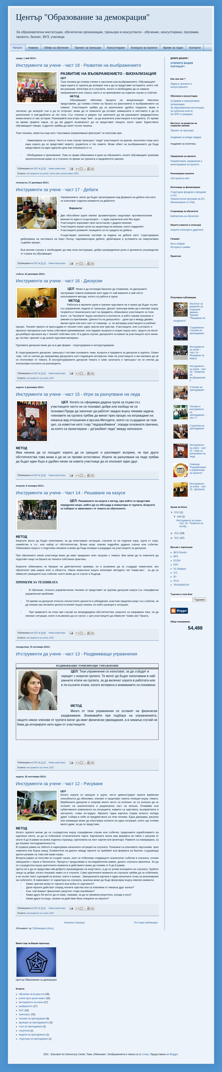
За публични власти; (181, 111)
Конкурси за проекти (144, 47)
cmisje (145, 1054)
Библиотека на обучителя (184, 216)
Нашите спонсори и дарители (186, 229)
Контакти (195, 47)
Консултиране (116, 47)
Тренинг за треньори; (182, 130)
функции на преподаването (34, 1022)
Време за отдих (173, 47)
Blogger (174, 1054)
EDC (76, 173)
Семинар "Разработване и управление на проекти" (198, 468)
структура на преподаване (33, 1038)
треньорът (24, 1014)
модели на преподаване (32, 1034)
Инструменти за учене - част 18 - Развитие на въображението (78, 65)
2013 (177, 512)
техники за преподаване (32, 1018)
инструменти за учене (37, 173)
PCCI (176, 581)
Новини (33, 47)
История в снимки (180, 247)
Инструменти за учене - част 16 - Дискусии (59, 280)
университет (26, 1006)
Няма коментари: (57, 168)
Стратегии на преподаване (197, 427)
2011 (177, 538)
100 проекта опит (179, 178)
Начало (17, 47)
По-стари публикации (146, 922)
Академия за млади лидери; (186, 137)
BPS (175, 556)
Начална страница (74, 922)
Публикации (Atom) (43, 928)
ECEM (176, 560)
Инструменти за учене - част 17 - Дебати (57, 189)
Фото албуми (177, 243)
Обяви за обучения (56, 47)
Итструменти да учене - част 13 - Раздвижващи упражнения (76, 653)
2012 (177, 533)
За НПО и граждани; (181, 114)
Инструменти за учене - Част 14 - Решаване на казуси (70, 492)
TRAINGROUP (181, 584)
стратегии (24, 1030)
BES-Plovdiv (180, 552)
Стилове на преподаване (197, 388)
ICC (175, 572)
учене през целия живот (61, 173)
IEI (174, 576)
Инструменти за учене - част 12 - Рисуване (59, 783)
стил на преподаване (30, 1026)
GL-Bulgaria (179, 568)
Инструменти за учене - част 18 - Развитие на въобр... (189, 523)
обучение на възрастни (31, 994)
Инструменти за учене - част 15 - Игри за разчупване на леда (78, 394)
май (179, 516)
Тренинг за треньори (88, 47)
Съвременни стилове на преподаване (197, 330)
